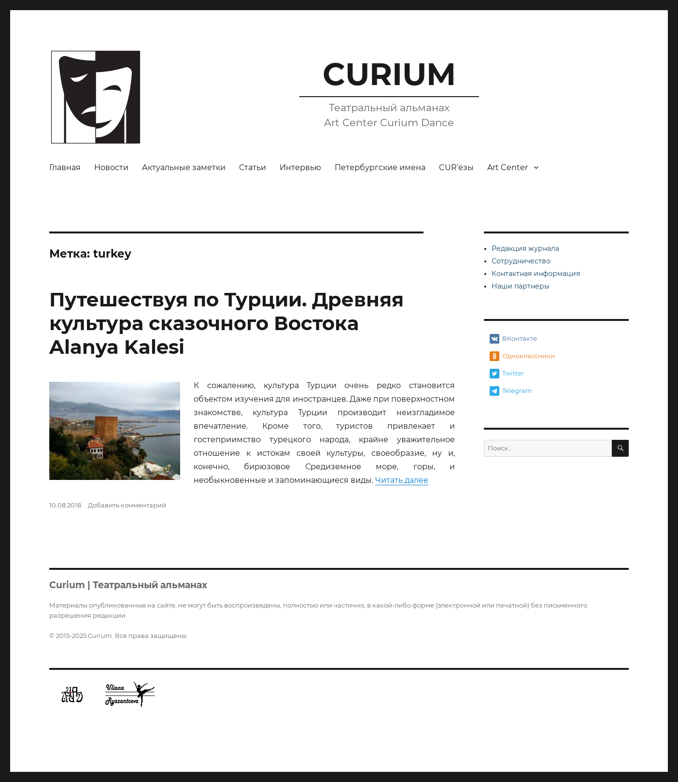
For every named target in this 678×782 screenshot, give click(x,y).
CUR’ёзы (456, 167)
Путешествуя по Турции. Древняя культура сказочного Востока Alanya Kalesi (226, 323)
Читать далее (401, 480)
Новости (111, 167)
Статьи (252, 167)
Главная (65, 167)
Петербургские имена (380, 167)
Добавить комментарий (127, 505)
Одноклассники (522, 356)
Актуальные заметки (184, 167)
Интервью (300, 167)
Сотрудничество (521, 261)
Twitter (507, 373)
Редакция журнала (525, 248)
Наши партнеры (521, 286)
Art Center (507, 167)
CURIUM (389, 74)
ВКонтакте (513, 339)
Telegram (511, 391)
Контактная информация (536, 273)
